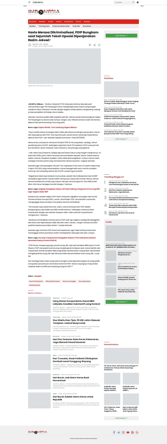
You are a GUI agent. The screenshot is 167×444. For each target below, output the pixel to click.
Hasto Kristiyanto (36, 281)
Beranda (32, 22)
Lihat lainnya (121, 36)
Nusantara (68, 22)
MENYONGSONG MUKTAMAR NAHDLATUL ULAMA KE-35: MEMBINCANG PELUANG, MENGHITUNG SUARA (121, 246)
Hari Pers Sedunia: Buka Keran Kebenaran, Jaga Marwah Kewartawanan (76, 341)
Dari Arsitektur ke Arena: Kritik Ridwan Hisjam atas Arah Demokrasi (127, 268)
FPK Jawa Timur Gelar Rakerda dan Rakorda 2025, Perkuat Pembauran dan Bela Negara (126, 291)
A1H (40, 44)
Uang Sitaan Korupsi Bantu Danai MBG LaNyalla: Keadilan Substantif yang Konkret (76, 302)
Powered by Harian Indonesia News (83, 438)
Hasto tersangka (69, 281)
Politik (50, 22)
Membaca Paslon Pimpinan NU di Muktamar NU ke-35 (125, 254)
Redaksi (42, 22)
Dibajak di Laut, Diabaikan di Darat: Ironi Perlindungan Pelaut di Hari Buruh (124, 183)
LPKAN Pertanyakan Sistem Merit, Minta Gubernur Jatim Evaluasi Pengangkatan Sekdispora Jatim (119, 117)
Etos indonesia (84, 281)
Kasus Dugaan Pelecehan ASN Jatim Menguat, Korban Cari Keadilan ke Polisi (119, 110)
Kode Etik (76, 26)
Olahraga (56, 317)
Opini (55, 394)
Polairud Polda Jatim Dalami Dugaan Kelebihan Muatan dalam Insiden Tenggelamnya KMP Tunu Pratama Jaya (119, 125)
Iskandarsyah (34, 285)
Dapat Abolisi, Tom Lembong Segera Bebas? (57, 127)
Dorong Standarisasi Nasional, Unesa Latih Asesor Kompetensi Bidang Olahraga (123, 199)
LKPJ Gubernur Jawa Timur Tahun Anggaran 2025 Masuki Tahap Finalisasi (112, 409)
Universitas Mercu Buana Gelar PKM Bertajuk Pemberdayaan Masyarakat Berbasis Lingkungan (123, 206)
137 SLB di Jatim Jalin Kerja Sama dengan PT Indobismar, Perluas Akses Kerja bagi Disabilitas (121, 368)
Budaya (87, 22)
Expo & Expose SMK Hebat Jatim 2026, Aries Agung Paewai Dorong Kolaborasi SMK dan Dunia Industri (130, 409)
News (55, 355)
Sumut (78, 22)
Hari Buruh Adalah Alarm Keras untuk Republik (73, 398)
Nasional (56, 298)
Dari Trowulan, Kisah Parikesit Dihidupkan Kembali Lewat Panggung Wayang (75, 360)
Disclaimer (87, 26)
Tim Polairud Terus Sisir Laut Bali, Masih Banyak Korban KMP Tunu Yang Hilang (119, 133)
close (25, 6)
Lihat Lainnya (121, 139)
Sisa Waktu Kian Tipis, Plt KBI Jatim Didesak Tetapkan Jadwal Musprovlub (76, 321)
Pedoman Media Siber (61, 26)
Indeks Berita (38, 2)
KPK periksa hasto (53, 281)
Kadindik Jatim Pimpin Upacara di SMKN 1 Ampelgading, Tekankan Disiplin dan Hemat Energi (130, 388)
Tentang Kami (44, 26)
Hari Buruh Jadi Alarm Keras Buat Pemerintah (71, 379)
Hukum (58, 22)
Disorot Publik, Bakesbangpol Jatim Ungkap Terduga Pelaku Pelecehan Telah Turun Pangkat (121, 102)
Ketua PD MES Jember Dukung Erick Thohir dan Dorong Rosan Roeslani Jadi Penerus (127, 278)
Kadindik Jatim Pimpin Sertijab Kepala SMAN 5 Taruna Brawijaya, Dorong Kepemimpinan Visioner (111, 388)
